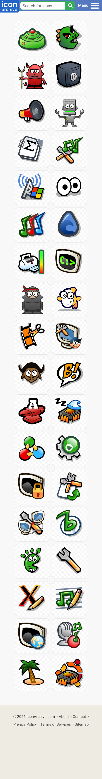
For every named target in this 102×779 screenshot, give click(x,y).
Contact (79, 716)
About (64, 716)
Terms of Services (56, 724)
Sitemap (82, 724)
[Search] (70, 5)
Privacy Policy (25, 724)
